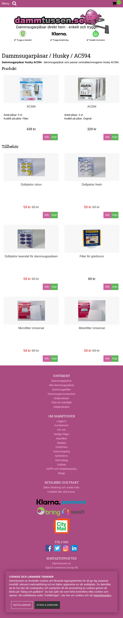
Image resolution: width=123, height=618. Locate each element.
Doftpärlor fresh (92, 184)
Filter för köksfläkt (62, 402)
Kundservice (61, 425)
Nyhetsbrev (61, 455)
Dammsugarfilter (61, 389)
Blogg (61, 473)
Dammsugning (61, 451)
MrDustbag (61, 460)
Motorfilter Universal (92, 328)
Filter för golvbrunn (92, 256)
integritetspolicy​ (102, 595)
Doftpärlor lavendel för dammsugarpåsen (31, 256)
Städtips (61, 442)
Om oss (61, 429)
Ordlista (61, 464)
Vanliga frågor (61, 434)
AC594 (31, 106)
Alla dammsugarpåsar (61, 385)
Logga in (62, 421)
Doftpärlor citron (31, 184)
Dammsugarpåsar (61, 380)
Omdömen (61, 447)
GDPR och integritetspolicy (61, 468)
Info (47, 137)
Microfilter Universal (31, 328)
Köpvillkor (61, 438)
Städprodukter (62, 406)
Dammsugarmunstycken (61, 393)
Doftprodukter (61, 398)
